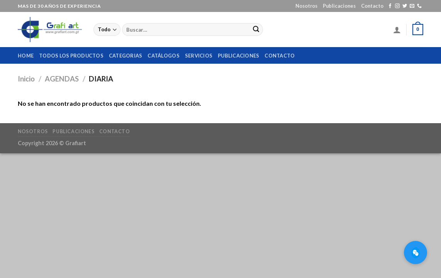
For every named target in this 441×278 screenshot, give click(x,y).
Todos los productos (71, 56)
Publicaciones (339, 6)
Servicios (198, 56)
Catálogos (163, 56)
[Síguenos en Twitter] (404, 6)
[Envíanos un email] (412, 6)
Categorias (125, 56)
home (26, 56)
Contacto (372, 6)
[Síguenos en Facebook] (390, 6)
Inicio (26, 79)
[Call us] (419, 6)
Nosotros (306, 6)
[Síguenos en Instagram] (397, 6)
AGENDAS (62, 79)
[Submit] (256, 29)
